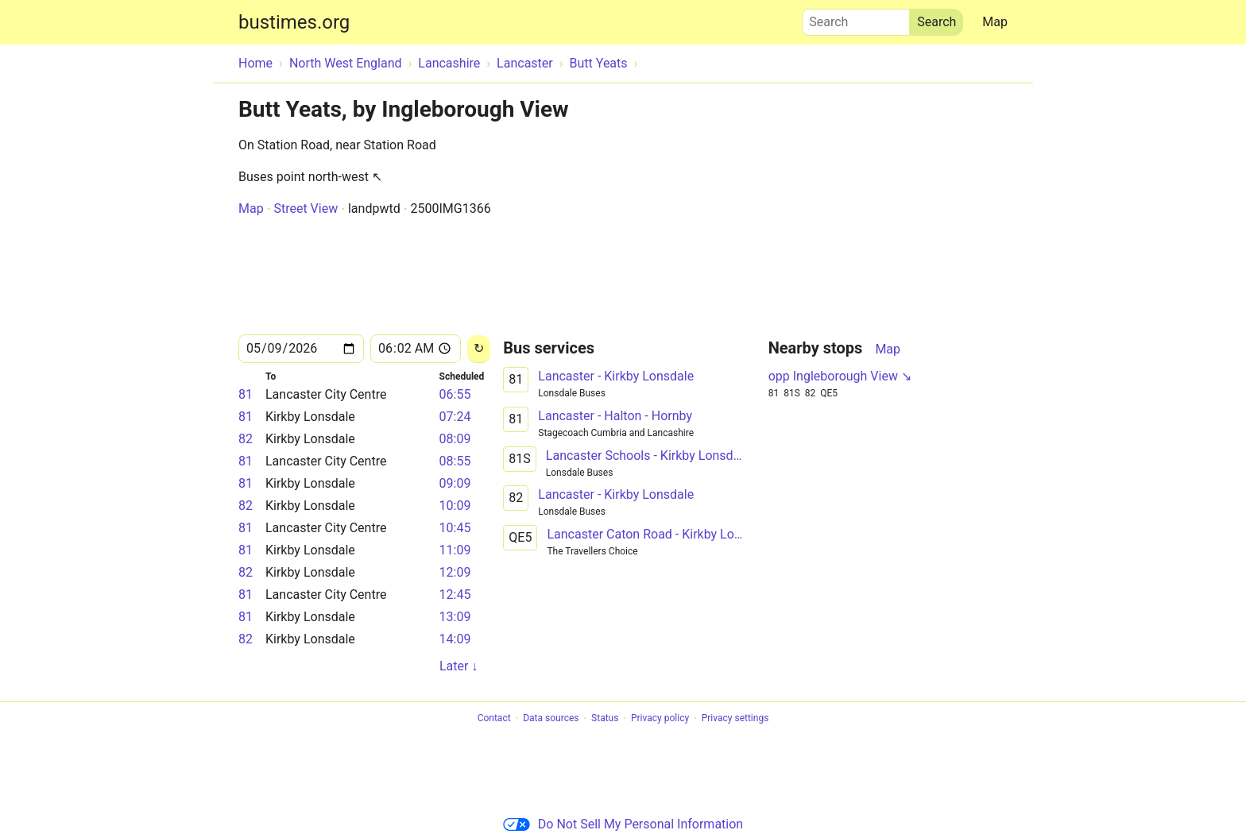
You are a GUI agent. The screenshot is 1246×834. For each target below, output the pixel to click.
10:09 (455, 505)
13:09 (455, 616)
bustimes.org (294, 22)
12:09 (455, 572)
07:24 (455, 416)
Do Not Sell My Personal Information (623, 824)
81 (245, 394)
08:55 (455, 461)
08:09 (455, 438)
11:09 (455, 550)
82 (245, 438)
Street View (305, 208)
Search (856, 18)
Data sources (550, 718)
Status (604, 718)
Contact (494, 718)
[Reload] (478, 349)
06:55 (455, 394)
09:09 (455, 483)
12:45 (455, 594)
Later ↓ (458, 666)
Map (995, 21)
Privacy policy (660, 718)
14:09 (455, 639)
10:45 (455, 527)
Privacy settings (735, 718)
